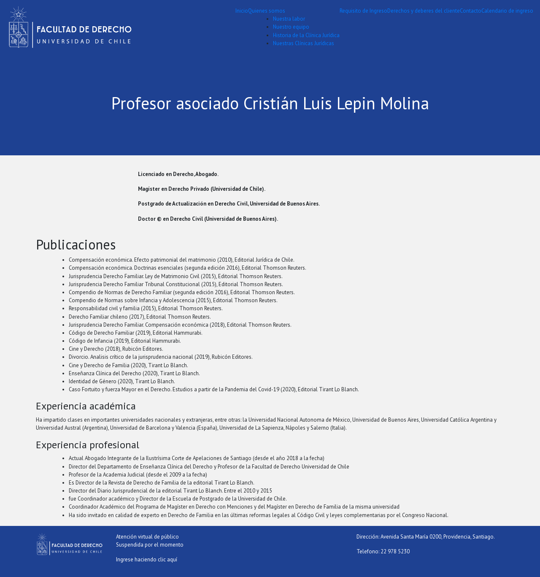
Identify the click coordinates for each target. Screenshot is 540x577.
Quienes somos (266, 10)
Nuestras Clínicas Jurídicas (303, 43)
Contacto (470, 10)
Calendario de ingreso (507, 10)
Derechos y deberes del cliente (423, 10)
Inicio (241, 10)
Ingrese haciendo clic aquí (146, 559)
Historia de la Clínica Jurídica (306, 35)
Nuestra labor (289, 18)
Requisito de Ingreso (363, 10)
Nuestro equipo (291, 26)
